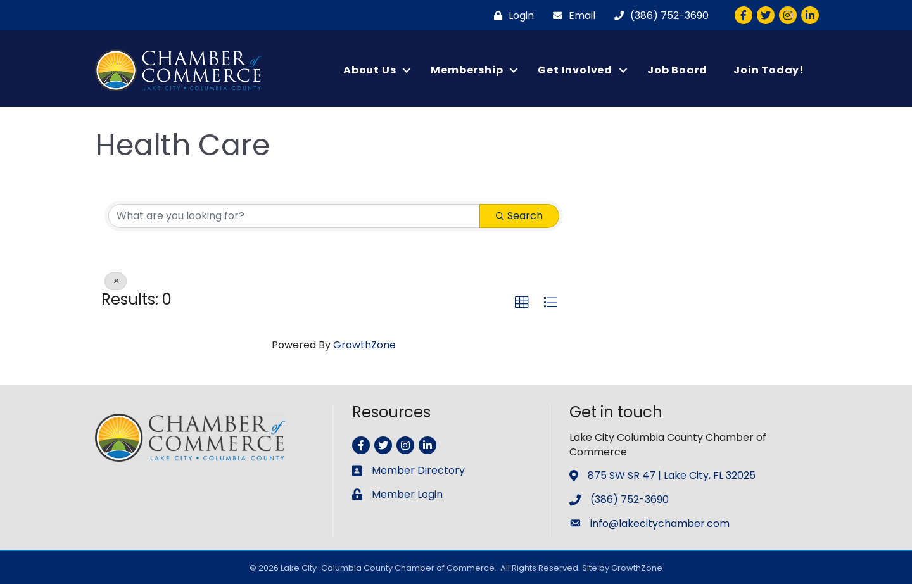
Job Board (677, 70)
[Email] (571, 15)
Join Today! (768, 70)
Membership (467, 70)
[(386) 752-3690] (658, 15)
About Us (369, 70)
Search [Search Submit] (519, 215)
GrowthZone (364, 345)
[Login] (511, 15)
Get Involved (575, 70)
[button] (522, 302)
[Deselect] (115, 281)
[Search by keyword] (294, 216)
